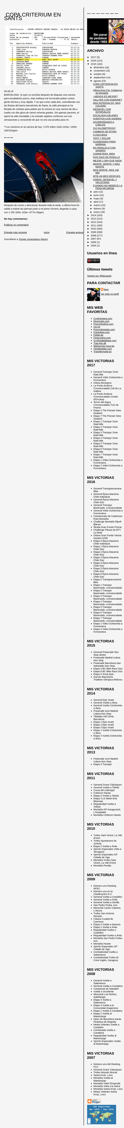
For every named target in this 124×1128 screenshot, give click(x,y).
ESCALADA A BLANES (105, 115)
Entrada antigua (74, 232)
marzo (97, 205)
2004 (94, 245)
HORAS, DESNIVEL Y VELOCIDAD (105, 181)
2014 (94, 215)
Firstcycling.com (102, 337)
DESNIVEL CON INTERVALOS (102, 110)
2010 (94, 228)
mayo (97, 198)
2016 (94, 60)
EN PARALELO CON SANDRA (104, 149)
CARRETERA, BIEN (104, 153)
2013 (94, 218)
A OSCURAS (100, 134)
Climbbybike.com (103, 348)
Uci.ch (97, 326)
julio (96, 191)
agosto (98, 80)
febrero (98, 208)
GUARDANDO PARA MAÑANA (104, 143)
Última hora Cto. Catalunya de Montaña (107, 91)
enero (97, 212)
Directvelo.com (102, 321)
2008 (94, 235)
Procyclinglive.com (104, 324)
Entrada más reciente (15, 232)
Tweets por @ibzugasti (99, 275)
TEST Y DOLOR (102, 138)
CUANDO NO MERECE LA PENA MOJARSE (107, 187)
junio (97, 195)
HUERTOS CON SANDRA (107, 118)
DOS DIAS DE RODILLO (106, 157)
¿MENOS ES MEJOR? (105, 96)
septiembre (100, 77)
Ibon (106, 289)
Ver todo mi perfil (110, 294)
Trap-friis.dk (100, 343)
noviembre (100, 70)
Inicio (46, 232)
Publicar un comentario (16, 224)
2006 (94, 242)
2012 (94, 222)
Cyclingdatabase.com (105, 340)
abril (96, 201)
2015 (94, 64)
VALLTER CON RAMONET (107, 99)
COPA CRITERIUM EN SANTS (32, 16)
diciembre (99, 67)
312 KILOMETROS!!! (104, 128)
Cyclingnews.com (103, 318)
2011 (94, 225)
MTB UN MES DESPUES (106, 176)
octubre (98, 74)
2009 (94, 232)
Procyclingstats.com (104, 329)
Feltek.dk (98, 335)
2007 (94, 238)
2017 (94, 57)
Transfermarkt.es (103, 351)
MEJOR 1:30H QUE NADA (107, 160)
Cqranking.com (102, 332)
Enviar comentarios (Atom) (33, 239)
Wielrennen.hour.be (104, 346)
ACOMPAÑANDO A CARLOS (103, 123)
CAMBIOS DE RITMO (105, 131)
